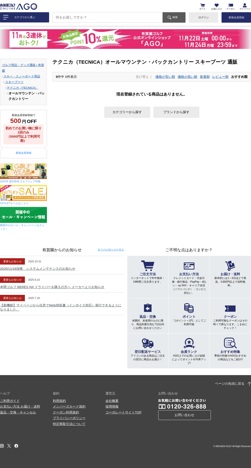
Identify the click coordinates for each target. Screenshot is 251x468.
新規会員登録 (236, 17)
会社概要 (112, 401)
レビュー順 (220, 77)
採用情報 (112, 406)
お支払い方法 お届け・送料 (20, 406)
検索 (175, 17)
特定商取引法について (69, 424)
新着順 (205, 77)
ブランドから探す (176, 112)
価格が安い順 (165, 77)
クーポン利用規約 (66, 412)
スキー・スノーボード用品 (21, 76)
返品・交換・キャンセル (18, 412)
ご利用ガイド (10, 401)
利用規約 (59, 401)
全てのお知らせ (111, 249)
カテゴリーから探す (127, 112)
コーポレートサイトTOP (123, 412)
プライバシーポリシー (69, 418)
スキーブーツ (14, 82)
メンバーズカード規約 (69, 406)
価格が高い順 (187, 77)
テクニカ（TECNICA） (22, 87)
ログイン (203, 17)
